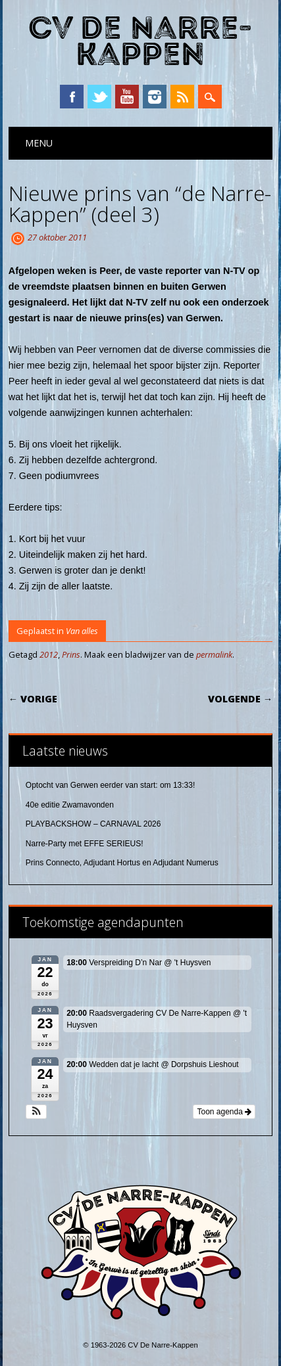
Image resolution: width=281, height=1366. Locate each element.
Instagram (154, 96)
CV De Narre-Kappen (140, 42)
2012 (48, 654)
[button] (36, 1111)
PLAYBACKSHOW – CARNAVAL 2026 (93, 824)
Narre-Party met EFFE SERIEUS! (84, 843)
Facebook (72, 96)
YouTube (127, 96)
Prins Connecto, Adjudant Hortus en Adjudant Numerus (122, 862)
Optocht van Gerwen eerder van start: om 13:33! (110, 785)
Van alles (82, 631)
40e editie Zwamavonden (70, 804)
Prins (71, 654)
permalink (214, 654)
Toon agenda (224, 1111)
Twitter (99, 96)
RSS (182, 96)
